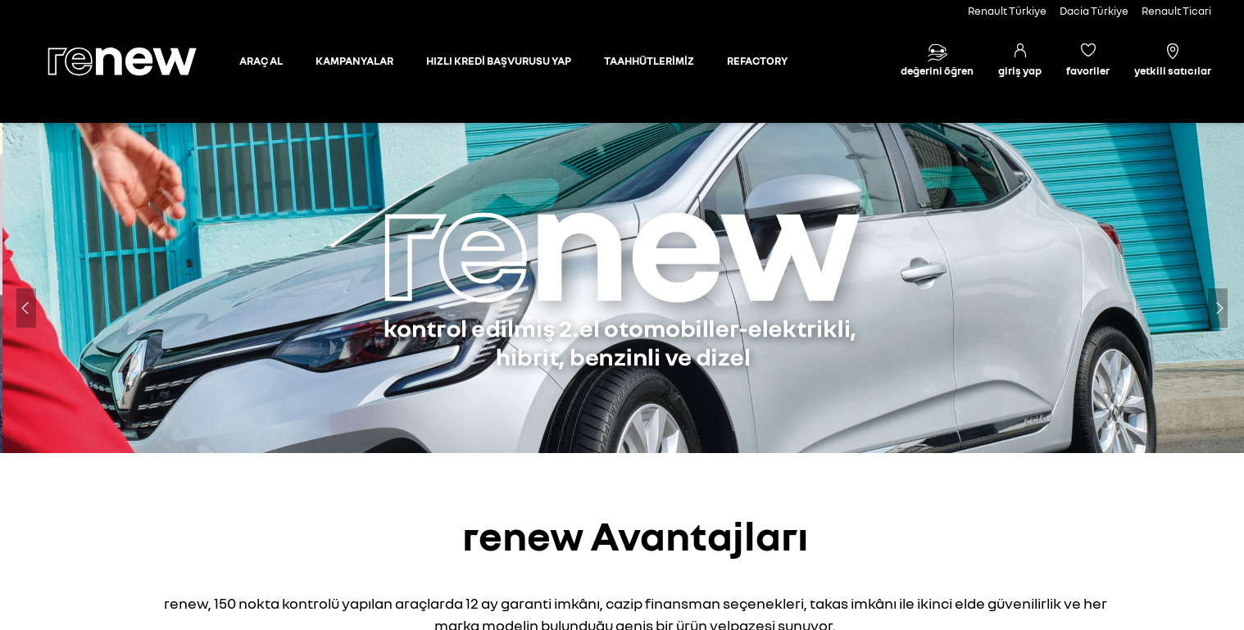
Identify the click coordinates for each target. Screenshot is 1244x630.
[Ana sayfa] (136, 61)
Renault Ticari (1176, 10)
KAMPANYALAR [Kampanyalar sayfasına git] (354, 60)
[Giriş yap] (1020, 61)
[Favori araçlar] (1088, 61)
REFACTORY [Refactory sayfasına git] (757, 60)
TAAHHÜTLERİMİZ (649, 60)
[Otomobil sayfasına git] (261, 61)
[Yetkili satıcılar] (1172, 61)
